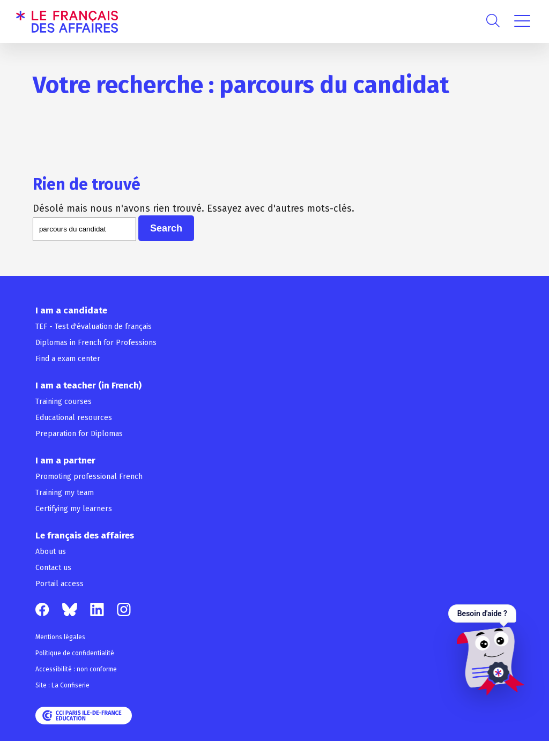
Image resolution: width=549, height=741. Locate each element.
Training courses (63, 401)
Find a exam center (67, 358)
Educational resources (73, 417)
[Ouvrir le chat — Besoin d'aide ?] (486, 649)
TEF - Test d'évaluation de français (93, 326)
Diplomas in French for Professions (96, 342)
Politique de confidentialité (74, 653)
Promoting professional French (89, 476)
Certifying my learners (73, 508)
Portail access (59, 583)
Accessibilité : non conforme (76, 669)
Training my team (64, 492)
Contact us (53, 567)
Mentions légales (60, 637)
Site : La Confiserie (62, 685)
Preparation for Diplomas (79, 433)
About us (50, 551)
